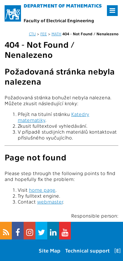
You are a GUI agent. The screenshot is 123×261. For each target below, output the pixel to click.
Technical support (87, 250)
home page (42, 190)
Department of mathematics (63, 5)
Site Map (49, 250)
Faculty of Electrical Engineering (59, 20)
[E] (117, 250)
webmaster (50, 201)
